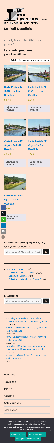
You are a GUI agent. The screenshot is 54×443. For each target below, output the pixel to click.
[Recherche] (46, 251)
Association (10, 410)
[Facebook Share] (3, 207)
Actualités (10, 381)
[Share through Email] (3, 231)
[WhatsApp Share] (3, 219)
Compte (9, 395)
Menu (45, 19)
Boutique (9, 374)
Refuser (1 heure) (36, 434)
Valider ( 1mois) (18, 434)
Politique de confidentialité (27, 439)
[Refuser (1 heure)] (50, 430)
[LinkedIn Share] (3, 225)
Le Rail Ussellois (18, 29)
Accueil (8, 40)
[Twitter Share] (3, 213)
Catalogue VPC (13, 403)
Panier (8, 388)
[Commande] (30, 60)
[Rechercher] (46, 301)
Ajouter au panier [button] (12, 108)
